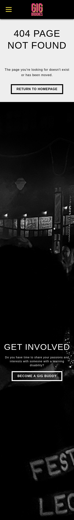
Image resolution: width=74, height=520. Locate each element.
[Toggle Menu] (15, 9)
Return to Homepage (37, 89)
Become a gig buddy (36, 376)
